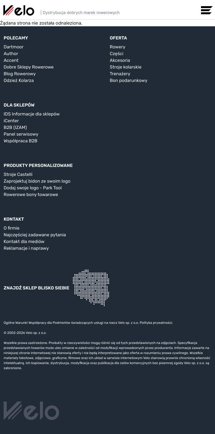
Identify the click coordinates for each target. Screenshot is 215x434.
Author (11, 53)
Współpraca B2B (21, 140)
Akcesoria (120, 60)
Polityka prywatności (156, 323)
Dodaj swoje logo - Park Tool (33, 187)
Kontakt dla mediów (24, 241)
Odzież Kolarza (19, 80)
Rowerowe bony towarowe (31, 194)
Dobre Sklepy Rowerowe (29, 67)
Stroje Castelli (18, 174)
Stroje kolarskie (125, 67)
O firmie (11, 228)
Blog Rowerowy (20, 73)
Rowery (117, 46)
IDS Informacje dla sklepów (32, 114)
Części (116, 53)
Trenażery (120, 73)
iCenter (11, 120)
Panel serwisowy (21, 134)
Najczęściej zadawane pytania (35, 234)
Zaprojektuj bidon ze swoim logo (37, 181)
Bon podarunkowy (128, 80)
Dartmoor (14, 46)
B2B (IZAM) (15, 127)
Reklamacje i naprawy (26, 248)
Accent (11, 60)
